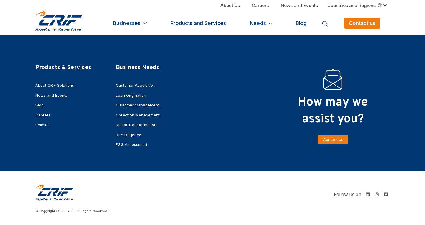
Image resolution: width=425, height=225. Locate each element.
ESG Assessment (133, 143)
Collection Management (139, 114)
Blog (326, 22)
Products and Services (256, 22)
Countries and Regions (354, 6)
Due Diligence (129, 133)
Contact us (371, 22)
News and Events (299, 6)
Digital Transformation (137, 124)
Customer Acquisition (137, 85)
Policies (43, 124)
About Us (230, 6)
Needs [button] (300, 22)
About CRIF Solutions (56, 85)
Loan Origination (132, 94)
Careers (260, 6)
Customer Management (139, 104)
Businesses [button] (201, 22)
